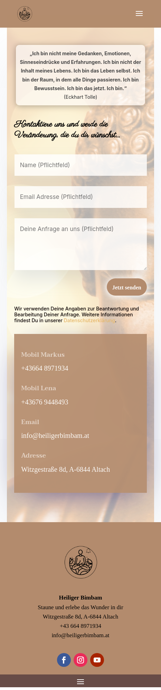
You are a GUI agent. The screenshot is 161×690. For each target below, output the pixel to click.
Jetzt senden (126, 287)
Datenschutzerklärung (89, 320)
